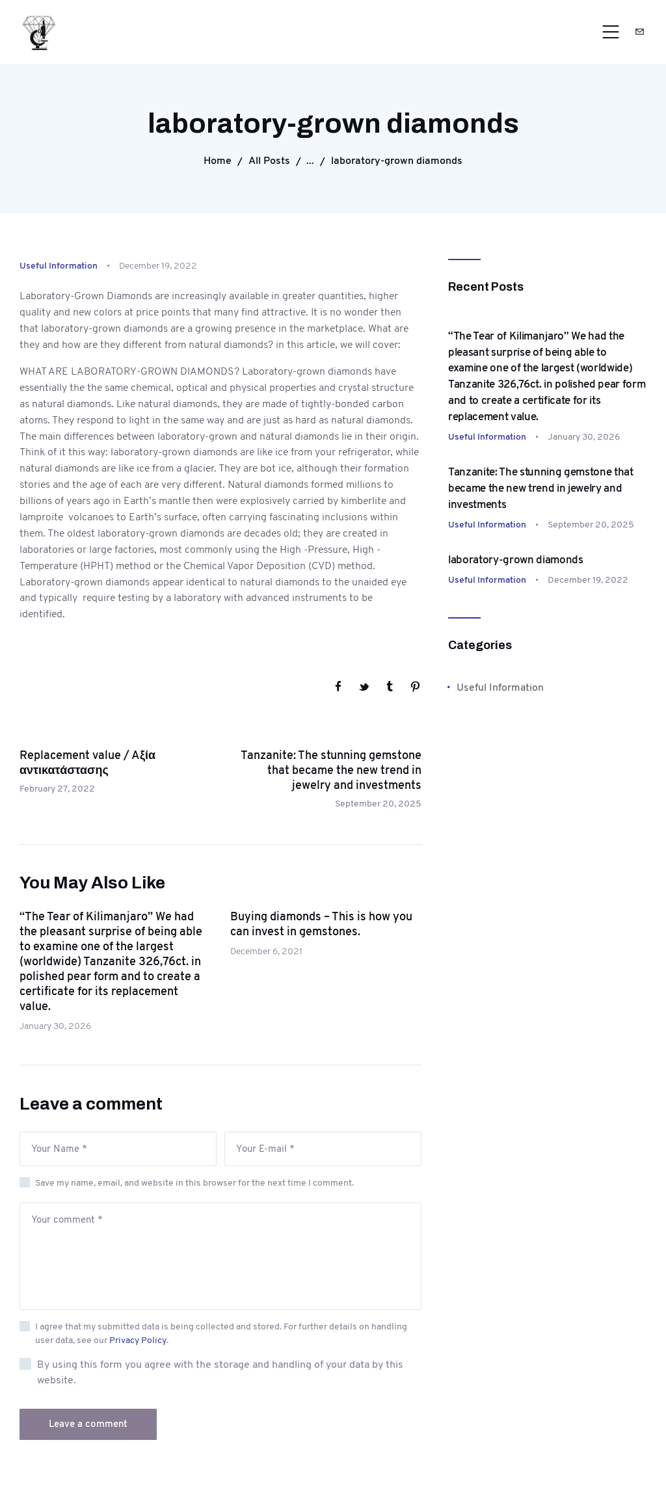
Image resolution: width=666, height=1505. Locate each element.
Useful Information (59, 265)
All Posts (269, 160)
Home (218, 160)
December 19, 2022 (588, 579)
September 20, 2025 (591, 524)
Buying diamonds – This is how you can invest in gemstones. (321, 924)
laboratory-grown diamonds (515, 559)
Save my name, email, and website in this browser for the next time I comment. (194, 1182)
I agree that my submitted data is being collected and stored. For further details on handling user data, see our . (221, 1333)
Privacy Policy (137, 1339)
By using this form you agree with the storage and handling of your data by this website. (220, 1372)
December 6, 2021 (266, 950)
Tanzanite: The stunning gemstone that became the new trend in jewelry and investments (540, 488)
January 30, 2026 (55, 1025)
